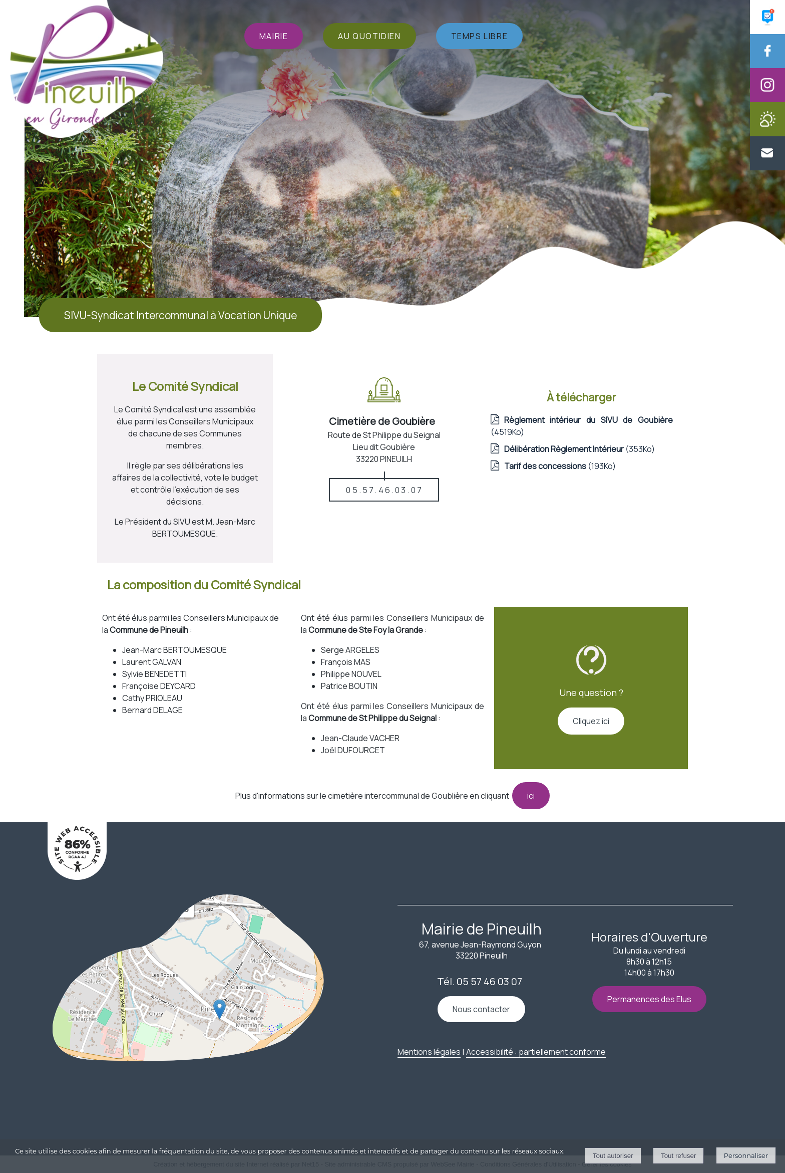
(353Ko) (579, 448)
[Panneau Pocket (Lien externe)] (767, 31)
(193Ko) (560, 466)
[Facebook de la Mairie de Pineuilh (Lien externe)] (767, 65)
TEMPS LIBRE (479, 36)
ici (531, 795)
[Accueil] (87, 70)
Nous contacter (481, 1009)
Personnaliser (746, 1155)
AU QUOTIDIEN (369, 36)
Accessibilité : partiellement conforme (536, 1051)
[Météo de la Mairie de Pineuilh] (767, 133)
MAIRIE (273, 36)
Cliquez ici (591, 721)
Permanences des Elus (649, 999)
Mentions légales (429, 1051)
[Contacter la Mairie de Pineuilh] (767, 167)
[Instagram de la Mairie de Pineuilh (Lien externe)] (767, 99)
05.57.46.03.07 (384, 490)
